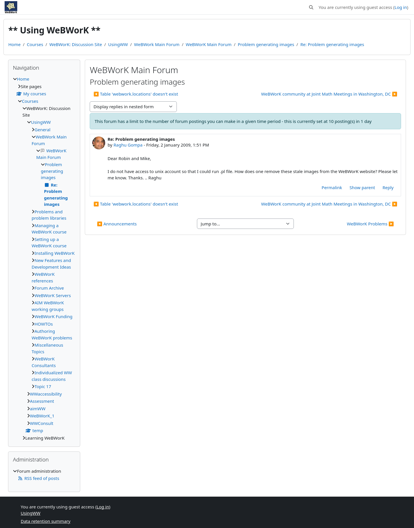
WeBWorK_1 (42, 416)
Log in (400, 7)
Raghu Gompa (128, 145)
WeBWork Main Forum (156, 44)
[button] (311, 7)
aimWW (37, 408)
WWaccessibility (46, 394)
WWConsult (41, 423)
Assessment (42, 401)
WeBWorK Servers (52, 295)
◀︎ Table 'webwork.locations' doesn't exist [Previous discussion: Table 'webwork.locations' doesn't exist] (135, 94)
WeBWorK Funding (53, 316)
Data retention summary (45, 521)
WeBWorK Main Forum (208, 44)
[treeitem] (44, 258)
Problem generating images (266, 44)
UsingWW (118, 44)
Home (14, 44)
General (42, 129)
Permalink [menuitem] (332, 187)
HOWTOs (43, 324)
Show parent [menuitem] (362, 187)
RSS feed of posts (38, 478)
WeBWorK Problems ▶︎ (370, 224)
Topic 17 (42, 386)
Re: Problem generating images (332, 44)
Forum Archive (49, 288)
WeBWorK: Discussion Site (75, 44)
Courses (35, 44)
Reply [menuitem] (388, 187)
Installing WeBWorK (54, 253)
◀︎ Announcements (117, 224)
